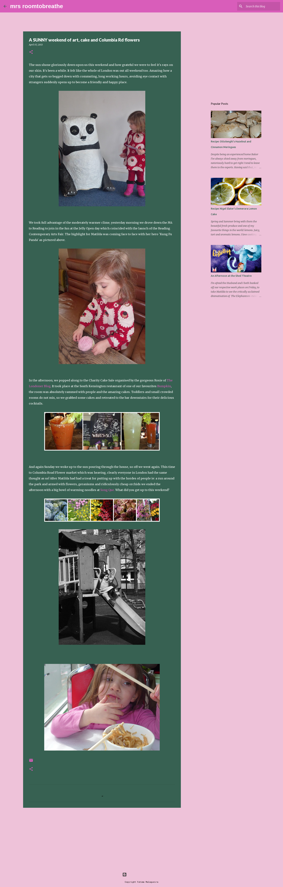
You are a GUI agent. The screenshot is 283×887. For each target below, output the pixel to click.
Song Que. (107, 490)
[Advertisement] (102, 838)
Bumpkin (164, 386)
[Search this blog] (261, 6)
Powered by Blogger (141, 874)
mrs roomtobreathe (36, 6)
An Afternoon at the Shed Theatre (231, 275)
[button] (31, 52)
